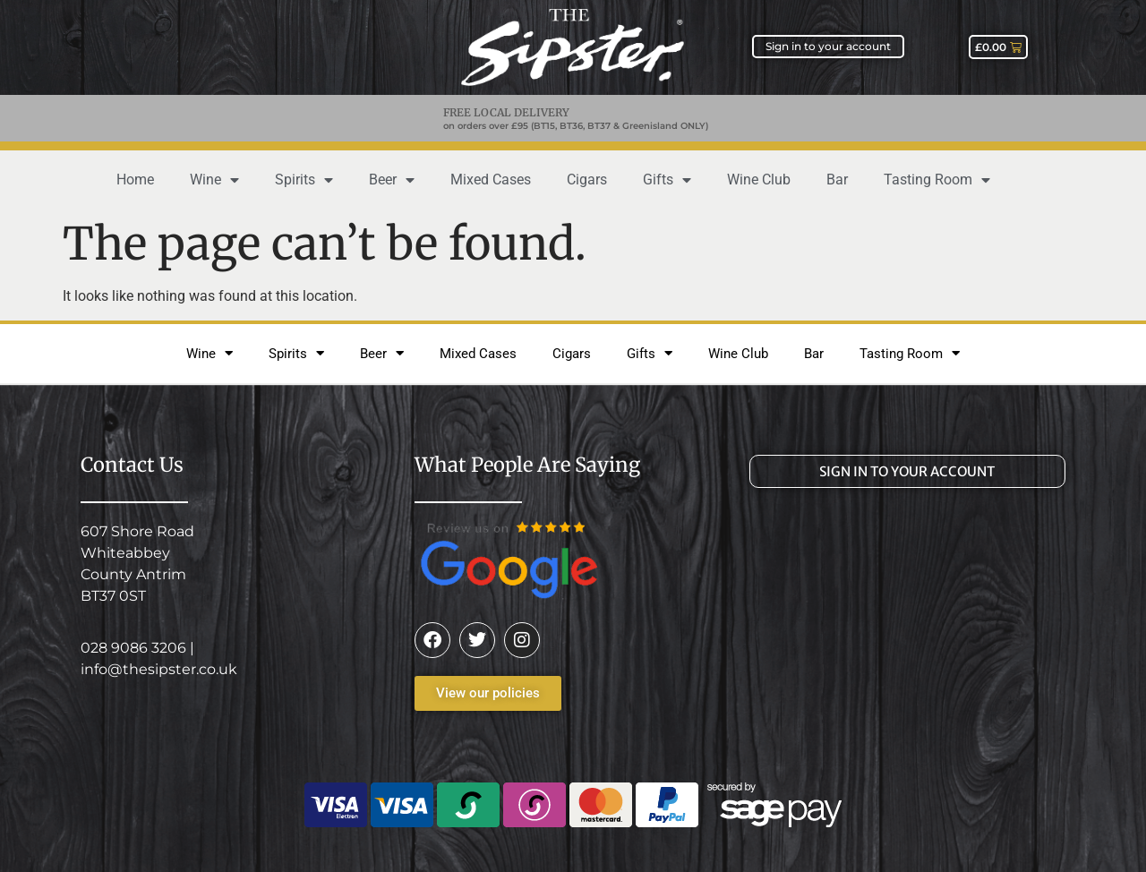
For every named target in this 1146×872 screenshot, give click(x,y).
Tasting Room (937, 180)
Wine (214, 180)
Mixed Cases (490, 179)
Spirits (304, 180)
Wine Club (759, 179)
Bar (837, 179)
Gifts (667, 180)
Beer (392, 180)
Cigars (587, 179)
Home (135, 179)
